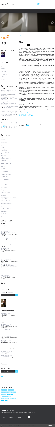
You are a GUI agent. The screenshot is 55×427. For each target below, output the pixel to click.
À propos (19, 11)
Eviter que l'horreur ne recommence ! (8, 233)
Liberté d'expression (5, 179)
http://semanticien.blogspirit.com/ (26, 115)
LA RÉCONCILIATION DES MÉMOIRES (8, 320)
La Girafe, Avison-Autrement (6, 115)
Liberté (7, 91)
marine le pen (4, 400)
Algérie (6, 249)
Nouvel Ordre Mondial (5, 193)
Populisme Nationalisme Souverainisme (8, 197)
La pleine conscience (5, 356)
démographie (13, 398)
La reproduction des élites (6, 336)
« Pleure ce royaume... (5, 325)
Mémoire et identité (9, 265)
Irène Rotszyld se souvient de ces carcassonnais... (7, 98)
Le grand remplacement (5, 173)
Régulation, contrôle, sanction (6, 203)
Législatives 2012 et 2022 (6, 174)
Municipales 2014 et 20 (5, 192)
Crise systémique (4, 145)
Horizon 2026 (3, 161)
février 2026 (3, 69)
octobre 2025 (3, 76)
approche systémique (6, 396)
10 (1, 126)
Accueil (3, 11)
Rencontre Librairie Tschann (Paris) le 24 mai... (9, 104)
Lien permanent (23, 121)
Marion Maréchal (4, 187)
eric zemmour (3, 390)
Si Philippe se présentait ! (10, 238)
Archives (11, 11)
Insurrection (3, 166)
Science (2, 206)
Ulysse (6, 260)
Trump (2, 210)
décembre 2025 (4, 73)
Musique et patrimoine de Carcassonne (9, 99)
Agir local (2, 137)
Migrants (2, 189)
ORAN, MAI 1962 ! (4, 314)
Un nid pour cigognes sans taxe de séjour (9, 101)
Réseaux (2, 205)
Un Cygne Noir (3, 213)
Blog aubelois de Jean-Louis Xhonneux (9, 102)
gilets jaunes (3, 160)
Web (1, 216)
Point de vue (3, 195)
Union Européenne (4, 214)
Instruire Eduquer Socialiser (6, 165)
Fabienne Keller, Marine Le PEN (7, 158)
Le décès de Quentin (5, 352)
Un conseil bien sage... (5, 93)
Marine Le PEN (4, 184)
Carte (3, 283)
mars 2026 (3, 68)
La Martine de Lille (4, 171)
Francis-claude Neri (23, 112)
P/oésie (5, 104)
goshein (2, 226)
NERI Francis (22, 114)
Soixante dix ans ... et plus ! (6, 330)
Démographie (3, 148)
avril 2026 (3, 66)
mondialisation (3, 190)
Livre (2, 181)
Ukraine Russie (4, 211)
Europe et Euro (4, 156)
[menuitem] (4, 11)
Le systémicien (7, 3)
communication (4, 142)
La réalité (7, 271)
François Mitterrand (9, 254)
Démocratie (3, 147)
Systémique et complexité (6, 208)
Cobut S (2, 254)
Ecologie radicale (4, 150)
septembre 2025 (4, 77)
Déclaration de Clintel (5, 94)
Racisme (2, 201)
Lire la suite (6, 45)
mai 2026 (2, 65)
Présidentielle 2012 (4, 198)
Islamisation (3, 168)
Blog (1, 140)
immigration (3, 394)
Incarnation (13, 93)
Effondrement (3, 155)
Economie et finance (5, 152)
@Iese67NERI (28, 114)
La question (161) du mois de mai (7, 109)
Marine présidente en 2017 (6, 185)
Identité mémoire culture (6, 163)
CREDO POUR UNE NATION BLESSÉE (8, 347)
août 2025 (3, 79)
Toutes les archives (4, 81)
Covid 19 (2, 144)
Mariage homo (3, 182)
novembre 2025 (4, 74)
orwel (43, 124)
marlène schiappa (50, 124)
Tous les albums (3, 58)
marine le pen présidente (6, 392)
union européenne (4, 398)
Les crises (3, 177)
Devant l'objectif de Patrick (11, 112)
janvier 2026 (3, 71)
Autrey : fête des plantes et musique (8, 114)
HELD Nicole (3, 276)
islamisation (10, 394)
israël (14, 392)
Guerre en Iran (3, 341)
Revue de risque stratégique (6, 362)
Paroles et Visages (7, 107)
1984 (21, 42)
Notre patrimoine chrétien (10, 226)
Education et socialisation (6, 153)
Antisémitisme (3, 139)
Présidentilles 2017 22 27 (6, 200)
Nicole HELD (3, 244)
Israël (2, 169)
